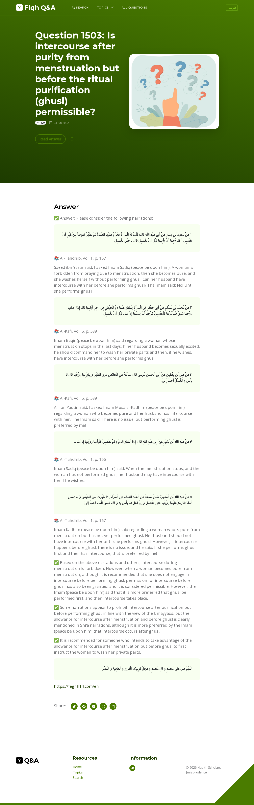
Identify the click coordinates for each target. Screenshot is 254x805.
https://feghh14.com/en (76, 686)
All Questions (134, 7)
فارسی (232, 8)
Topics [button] (103, 7)
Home (77, 767)
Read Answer (50, 139)
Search (80, 7)
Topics (78, 772)
